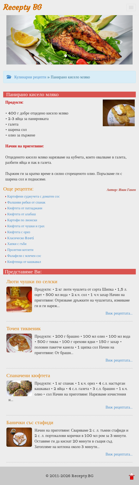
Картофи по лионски (21, 220)
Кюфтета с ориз (17, 232)
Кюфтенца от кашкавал (23, 261)
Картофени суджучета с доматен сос (32, 196)
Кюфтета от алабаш (20, 214)
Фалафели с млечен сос (23, 255)
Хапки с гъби (15, 244)
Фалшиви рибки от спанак (25, 202)
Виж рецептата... (119, 313)
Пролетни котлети (19, 250)
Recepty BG (22, 7)
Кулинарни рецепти (26, 77)
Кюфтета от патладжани (23, 208)
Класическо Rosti (19, 238)
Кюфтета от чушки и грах (25, 226)
